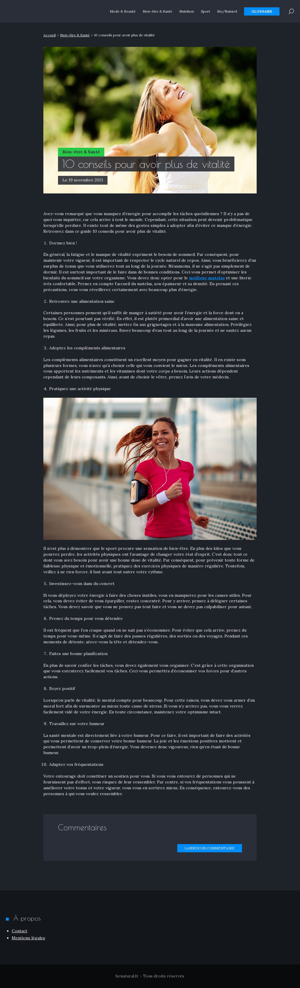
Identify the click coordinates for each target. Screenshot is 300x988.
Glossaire (261, 11)
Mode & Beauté (123, 11)
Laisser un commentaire (210, 848)
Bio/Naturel (227, 11)
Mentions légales (28, 938)
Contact (19, 930)
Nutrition (186, 11)
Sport (205, 11)
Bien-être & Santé (157, 11)
